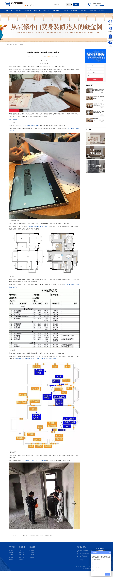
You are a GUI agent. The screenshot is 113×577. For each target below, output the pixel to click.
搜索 (76, 4)
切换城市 (32, 5)
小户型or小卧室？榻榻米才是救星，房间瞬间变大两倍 (40, 535)
